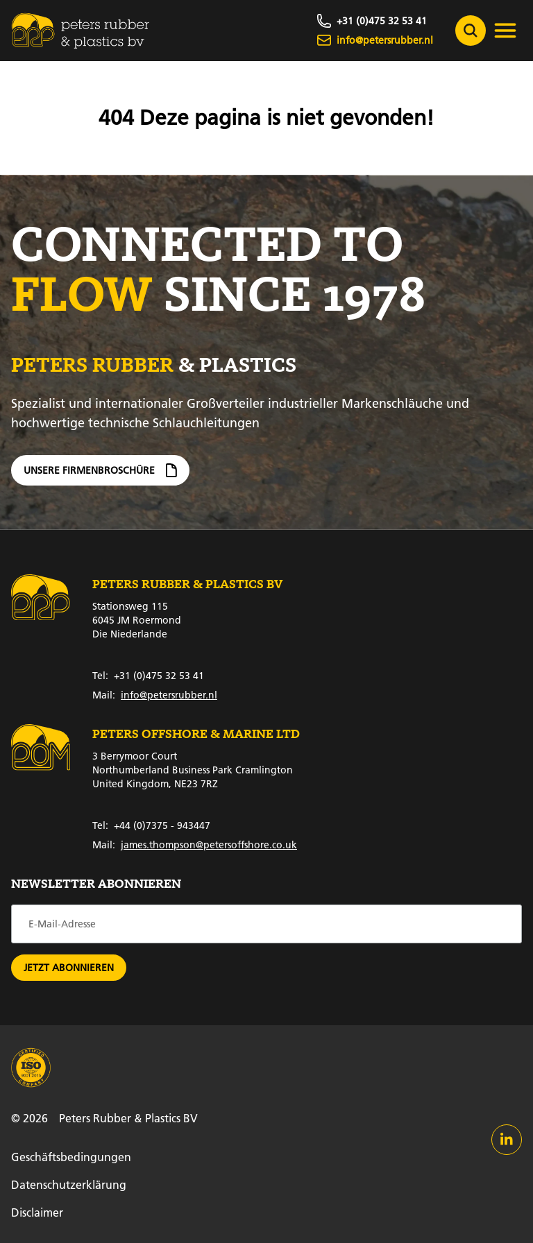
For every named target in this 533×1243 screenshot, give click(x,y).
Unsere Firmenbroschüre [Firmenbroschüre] (100, 476)
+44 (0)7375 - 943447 (151, 825)
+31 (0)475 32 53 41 (148, 676)
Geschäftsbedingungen (71, 1156)
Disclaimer (37, 1212)
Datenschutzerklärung (68, 1184)
